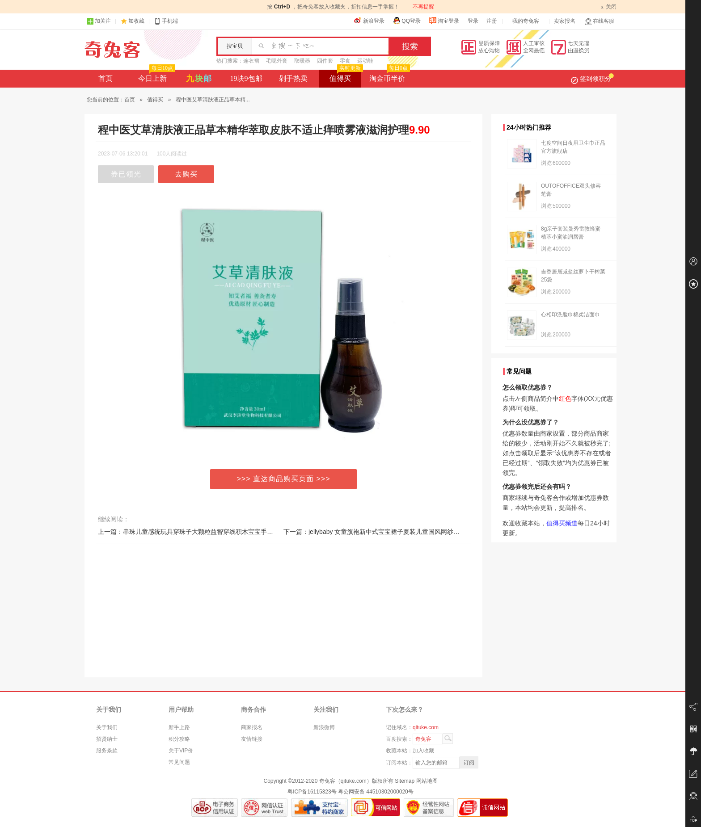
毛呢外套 (276, 61)
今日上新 (155, 76)
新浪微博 (324, 727)
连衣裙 (251, 61)
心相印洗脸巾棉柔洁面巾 (570, 314)
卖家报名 (564, 21)
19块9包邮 (246, 78)
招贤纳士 (107, 739)
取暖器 (302, 61)
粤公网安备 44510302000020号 (376, 792)
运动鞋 (365, 61)
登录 (473, 21)
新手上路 (179, 727)
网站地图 (427, 781)
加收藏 (136, 21)
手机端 (166, 21)
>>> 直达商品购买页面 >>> (283, 479)
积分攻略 (179, 739)
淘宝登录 (444, 20)
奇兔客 (112, 50)
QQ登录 (407, 20)
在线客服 (599, 21)
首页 (105, 78)
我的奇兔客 (525, 21)
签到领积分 (592, 78)
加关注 (99, 21)
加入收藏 (423, 750)
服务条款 (107, 750)
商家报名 (251, 727)
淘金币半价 (388, 76)
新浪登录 (369, 20)
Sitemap (404, 781)
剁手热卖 (293, 78)
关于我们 (107, 727)
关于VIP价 (181, 750)
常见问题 (179, 762)
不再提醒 (423, 7)
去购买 (186, 174)
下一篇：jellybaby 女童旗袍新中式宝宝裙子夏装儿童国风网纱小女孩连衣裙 (387, 531)
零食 (345, 61)
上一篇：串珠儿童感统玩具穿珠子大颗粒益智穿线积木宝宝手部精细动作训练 (204, 531)
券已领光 (126, 174)
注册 (491, 21)
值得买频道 (562, 523)
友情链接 (251, 739)
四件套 (325, 61)
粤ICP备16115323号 (311, 792)
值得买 (345, 76)
